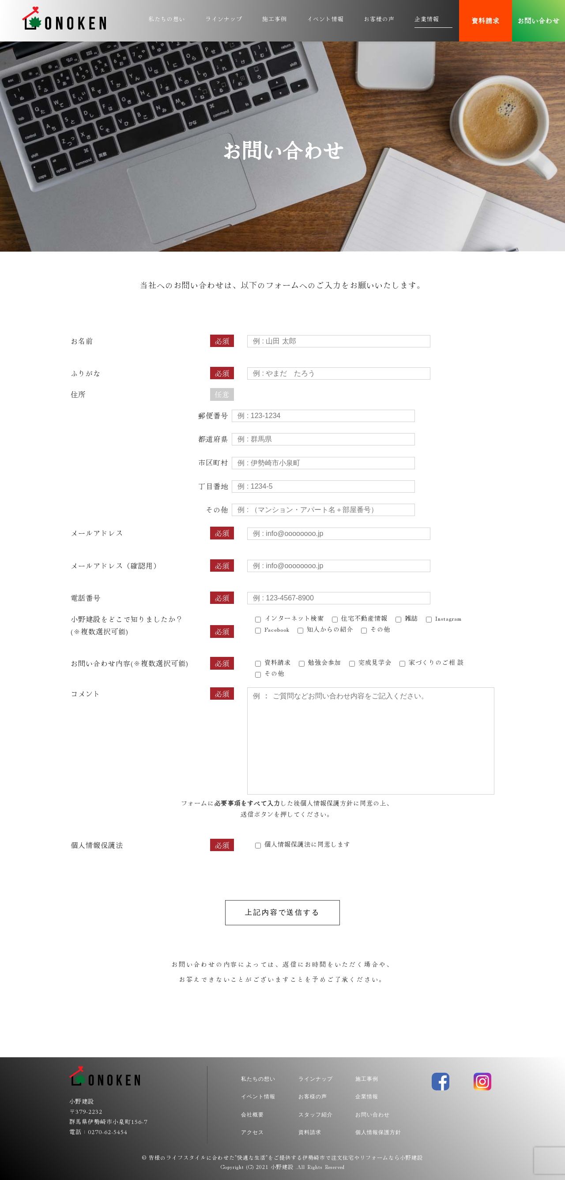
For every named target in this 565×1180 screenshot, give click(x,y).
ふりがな (152, 373)
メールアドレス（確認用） (152, 565)
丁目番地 (213, 486)
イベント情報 (325, 19)
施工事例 (274, 19)
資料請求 (485, 20)
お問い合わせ (538, 20)
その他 (217, 509)
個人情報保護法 (97, 845)
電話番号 (152, 598)
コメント (152, 693)
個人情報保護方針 (326, 803)
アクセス (252, 1132)
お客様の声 (379, 19)
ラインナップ (223, 19)
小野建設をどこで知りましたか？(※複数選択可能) (152, 625)
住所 (152, 394)
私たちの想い (166, 19)
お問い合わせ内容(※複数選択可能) (152, 663)
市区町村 (213, 462)
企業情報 (426, 19)
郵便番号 (213, 415)
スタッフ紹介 (315, 1115)
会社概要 (252, 1115)
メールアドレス (152, 533)
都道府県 (213, 439)
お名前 (152, 341)
